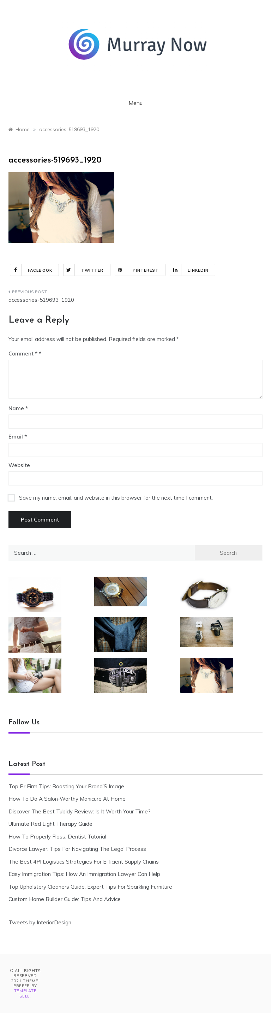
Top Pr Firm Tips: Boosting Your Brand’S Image (66, 786)
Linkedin (189, 270)
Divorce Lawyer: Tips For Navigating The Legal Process (77, 849)
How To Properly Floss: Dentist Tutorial (57, 836)
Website (19, 465)
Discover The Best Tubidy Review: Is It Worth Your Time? (79, 811)
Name (18, 408)
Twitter (84, 270)
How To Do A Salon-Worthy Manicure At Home (67, 798)
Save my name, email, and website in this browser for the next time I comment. (116, 497)
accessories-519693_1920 (41, 299)
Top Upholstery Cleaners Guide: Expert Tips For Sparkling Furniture (90, 886)
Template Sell (25, 993)
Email (17, 436)
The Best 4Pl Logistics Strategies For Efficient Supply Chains (83, 861)
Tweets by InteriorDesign (39, 922)
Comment (22, 353)
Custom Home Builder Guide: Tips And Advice (64, 899)
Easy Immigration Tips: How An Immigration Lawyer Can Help (84, 874)
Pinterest (137, 270)
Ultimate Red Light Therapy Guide (50, 823)
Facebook (31, 270)
